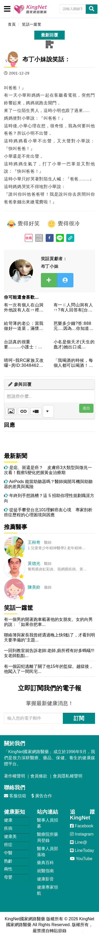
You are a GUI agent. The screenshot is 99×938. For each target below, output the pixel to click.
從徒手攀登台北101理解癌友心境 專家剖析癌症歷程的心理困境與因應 (48, 512)
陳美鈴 (34, 587)
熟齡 (8, 861)
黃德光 (34, 563)
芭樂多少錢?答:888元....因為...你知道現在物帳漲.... (74, 326)
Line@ (78, 842)
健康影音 (45, 879)
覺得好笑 (23, 224)
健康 (8, 820)
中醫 (8, 853)
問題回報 (39, 238)
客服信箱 (15, 796)
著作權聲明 (14, 776)
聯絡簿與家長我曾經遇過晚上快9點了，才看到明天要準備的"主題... (49, 637)
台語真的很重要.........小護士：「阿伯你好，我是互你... (24, 345)
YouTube (81, 858)
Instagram (82, 834)
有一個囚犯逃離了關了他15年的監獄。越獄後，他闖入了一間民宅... (48, 669)
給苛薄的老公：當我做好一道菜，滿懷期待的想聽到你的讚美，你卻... (24, 326)
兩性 (8, 869)
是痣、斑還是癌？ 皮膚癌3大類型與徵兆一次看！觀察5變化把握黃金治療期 (48, 470)
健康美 (10, 836)
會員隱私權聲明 (67, 776)
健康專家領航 (47, 890)
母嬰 (8, 877)
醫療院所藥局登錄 (47, 837)
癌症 (8, 844)
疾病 (8, 828)
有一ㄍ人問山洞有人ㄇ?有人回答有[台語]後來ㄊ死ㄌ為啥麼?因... (74, 308)
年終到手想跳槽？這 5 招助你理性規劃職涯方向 (49, 498)
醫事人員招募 (47, 823)
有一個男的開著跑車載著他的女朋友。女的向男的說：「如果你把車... (48, 622)
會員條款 (38, 776)
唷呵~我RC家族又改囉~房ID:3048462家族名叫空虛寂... (24, 363)
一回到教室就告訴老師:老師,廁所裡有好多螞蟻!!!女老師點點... (49, 653)
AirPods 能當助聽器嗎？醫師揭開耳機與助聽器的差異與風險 (48, 484)
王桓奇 (34, 542)
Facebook (81, 826)
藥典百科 (45, 862)
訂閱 (79, 718)
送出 (86, 408)
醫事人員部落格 (47, 851)
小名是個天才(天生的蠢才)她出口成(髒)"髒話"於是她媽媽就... (74, 345)
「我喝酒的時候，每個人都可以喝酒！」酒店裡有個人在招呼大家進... (73, 363)
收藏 (29, 238)
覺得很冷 (63, 224)
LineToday (82, 850)
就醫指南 (45, 871)
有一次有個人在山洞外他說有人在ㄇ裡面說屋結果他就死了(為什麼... (24, 308)
